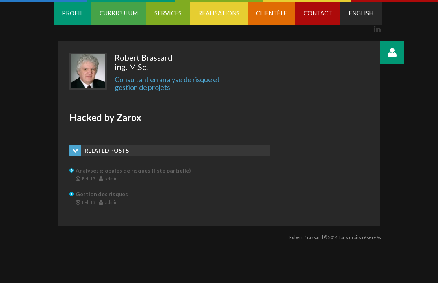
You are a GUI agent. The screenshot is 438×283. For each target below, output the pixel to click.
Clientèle (271, 13)
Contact (318, 13)
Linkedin (377, 29)
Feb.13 (85, 178)
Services (168, 13)
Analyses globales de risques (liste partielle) (133, 170)
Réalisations (218, 13)
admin (108, 178)
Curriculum (119, 13)
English (361, 13)
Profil (72, 13)
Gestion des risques (102, 194)
